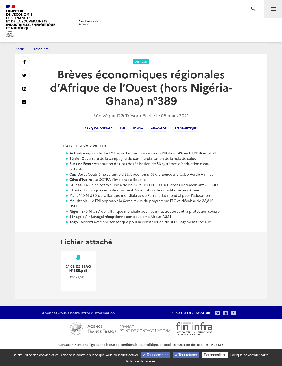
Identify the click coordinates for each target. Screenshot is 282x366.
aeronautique (185, 128)
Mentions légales (86, 344)
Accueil (20, 48)
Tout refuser (186, 355)
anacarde (159, 128)
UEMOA (138, 128)
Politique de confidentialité (122, 344)
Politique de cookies (160, 344)
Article (141, 61)
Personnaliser (215, 355)
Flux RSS (217, 344)
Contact (64, 344)
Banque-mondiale (98, 128)
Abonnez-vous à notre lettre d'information (78, 312)
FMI (122, 128)
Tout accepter (155, 355)
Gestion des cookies (193, 344)
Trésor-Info (40, 48)
